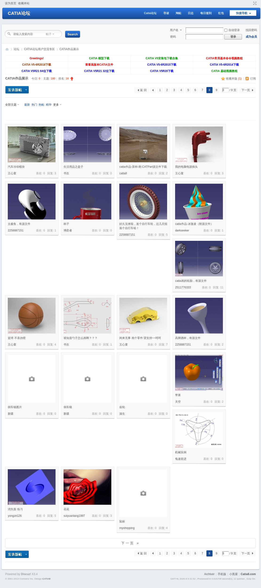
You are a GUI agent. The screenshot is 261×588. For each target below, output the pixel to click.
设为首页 (10, 3)
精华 (49, 104)
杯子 (66, 224)
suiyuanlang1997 (74, 515)
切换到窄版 (254, 3)
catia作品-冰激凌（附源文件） (194, 224)
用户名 (174, 30)
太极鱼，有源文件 (19, 224)
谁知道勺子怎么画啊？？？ (80, 338)
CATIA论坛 (19, 13)
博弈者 (68, 230)
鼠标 (122, 521)
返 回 (143, 90)
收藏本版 (233, 78)
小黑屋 (233, 574)
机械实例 (180, 452)
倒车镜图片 (15, 407)
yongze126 (15, 515)
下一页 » (130, 543)
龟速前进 (180, 459)
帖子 (49, 34)
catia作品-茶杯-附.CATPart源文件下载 (143, 166)
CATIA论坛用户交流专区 (39, 49)
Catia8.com (248, 574)
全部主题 (10, 104)
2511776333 (183, 287)
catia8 (123, 173)
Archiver (209, 574)
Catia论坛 (150, 13)
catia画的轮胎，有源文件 (190, 280)
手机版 (222, 574)
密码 (173, 36)
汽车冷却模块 (16, 166)
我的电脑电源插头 (186, 166)
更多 (56, 104)
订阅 (253, 78)
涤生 (122, 413)
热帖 (41, 104)
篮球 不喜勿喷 (16, 338)
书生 (66, 173)
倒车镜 (68, 407)
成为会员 (251, 36)
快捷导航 (241, 13)
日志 (190, 13)
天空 (178, 401)
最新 (27, 104)
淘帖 (178, 13)
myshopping (127, 528)
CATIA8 (46, 578)
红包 (221, 13)
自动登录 (232, 30)
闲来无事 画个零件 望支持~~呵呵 (140, 338)
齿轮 (122, 407)
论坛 (16, 49)
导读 (166, 13)
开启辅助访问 (250, 3)
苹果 (178, 395)
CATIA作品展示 (69, 49)
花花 (66, 509)
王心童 (12, 173)
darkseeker (182, 230)
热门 (34, 104)
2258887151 (16, 230)
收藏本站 (23, 3)
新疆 (10, 413)
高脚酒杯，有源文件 (188, 338)
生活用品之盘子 (73, 166)
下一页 (245, 90)
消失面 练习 (15, 509)
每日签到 (206, 13)
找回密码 (251, 30)
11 (221, 287)
